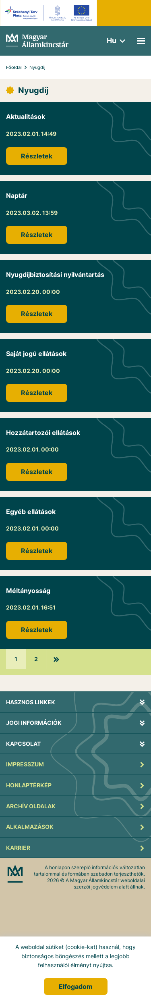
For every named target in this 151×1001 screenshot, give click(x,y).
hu (111, 40)
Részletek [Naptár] (36, 235)
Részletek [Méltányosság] (36, 630)
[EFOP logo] (49, 13)
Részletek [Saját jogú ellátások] (36, 393)
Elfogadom (76, 986)
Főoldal (14, 67)
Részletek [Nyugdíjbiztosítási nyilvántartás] (36, 314)
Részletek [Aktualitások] (36, 156)
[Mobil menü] (141, 41)
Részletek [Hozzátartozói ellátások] (36, 472)
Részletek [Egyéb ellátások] (36, 551)
